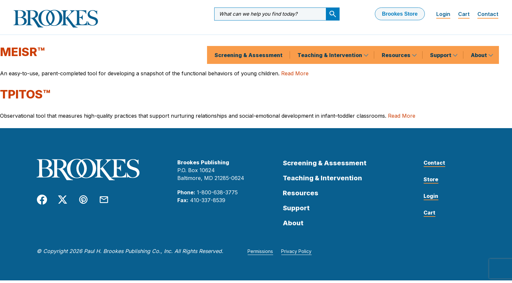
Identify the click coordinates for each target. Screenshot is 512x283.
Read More (295, 75)
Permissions (260, 254)
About (479, 37)
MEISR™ (22, 54)
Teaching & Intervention (330, 37)
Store (431, 182)
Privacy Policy (296, 254)
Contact (487, 14)
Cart (464, 14)
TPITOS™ (25, 97)
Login (443, 14)
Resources (397, 37)
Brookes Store (400, 14)
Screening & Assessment (248, 37)
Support (441, 37)
